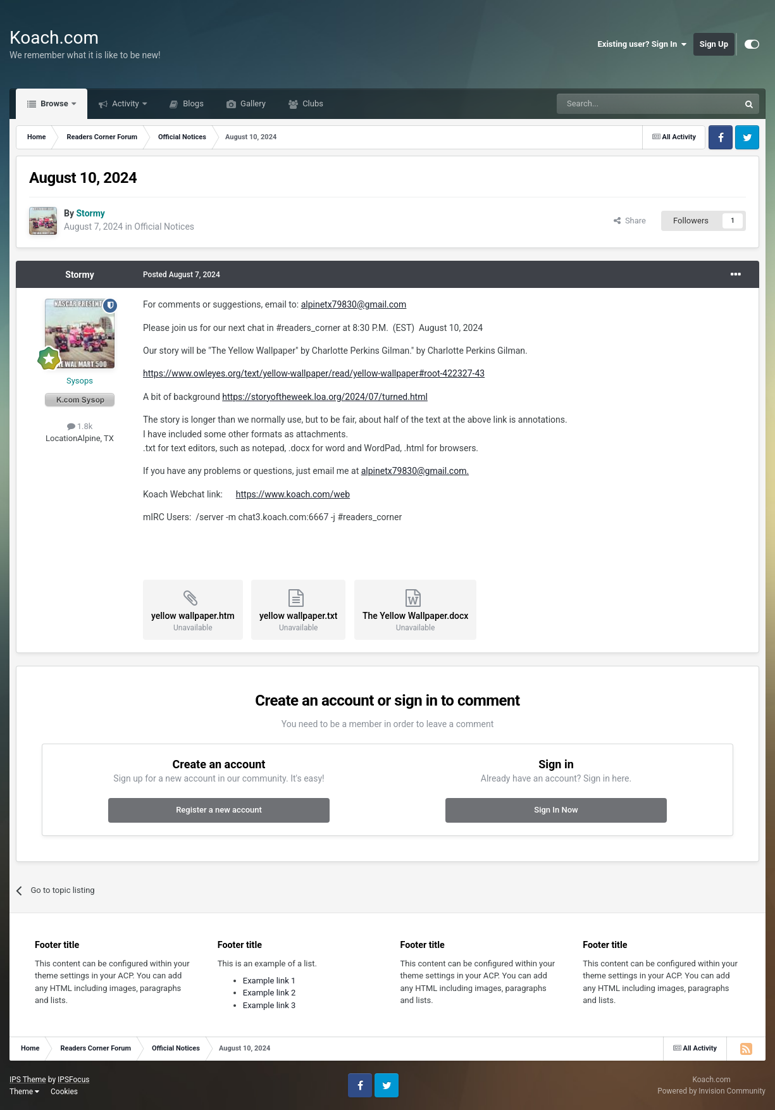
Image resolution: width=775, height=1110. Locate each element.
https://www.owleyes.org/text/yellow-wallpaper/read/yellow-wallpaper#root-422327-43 (314, 373)
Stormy (79, 275)
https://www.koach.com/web (293, 494)
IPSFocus (73, 1079)
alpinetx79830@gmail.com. (415, 471)
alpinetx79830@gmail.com (354, 304)
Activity (125, 103)
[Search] (618, 104)
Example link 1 (269, 980)
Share (630, 220)
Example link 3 (269, 1005)
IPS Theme (27, 1079)
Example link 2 (269, 992)
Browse (54, 103)
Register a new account (219, 809)
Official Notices (164, 226)
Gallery (252, 103)
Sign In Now (556, 809)
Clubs (312, 103)
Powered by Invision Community (711, 1091)
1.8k (80, 426)
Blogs (192, 103)
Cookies (64, 1091)
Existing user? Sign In (642, 44)
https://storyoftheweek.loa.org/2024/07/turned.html (325, 397)
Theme (24, 1091)
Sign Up (714, 44)
